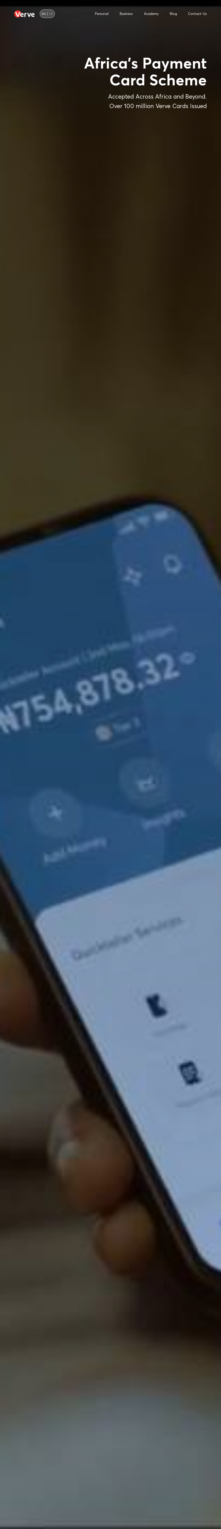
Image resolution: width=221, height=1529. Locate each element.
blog (173, 13)
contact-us (197, 13)
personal (102, 13)
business (126, 13)
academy (151, 13)
